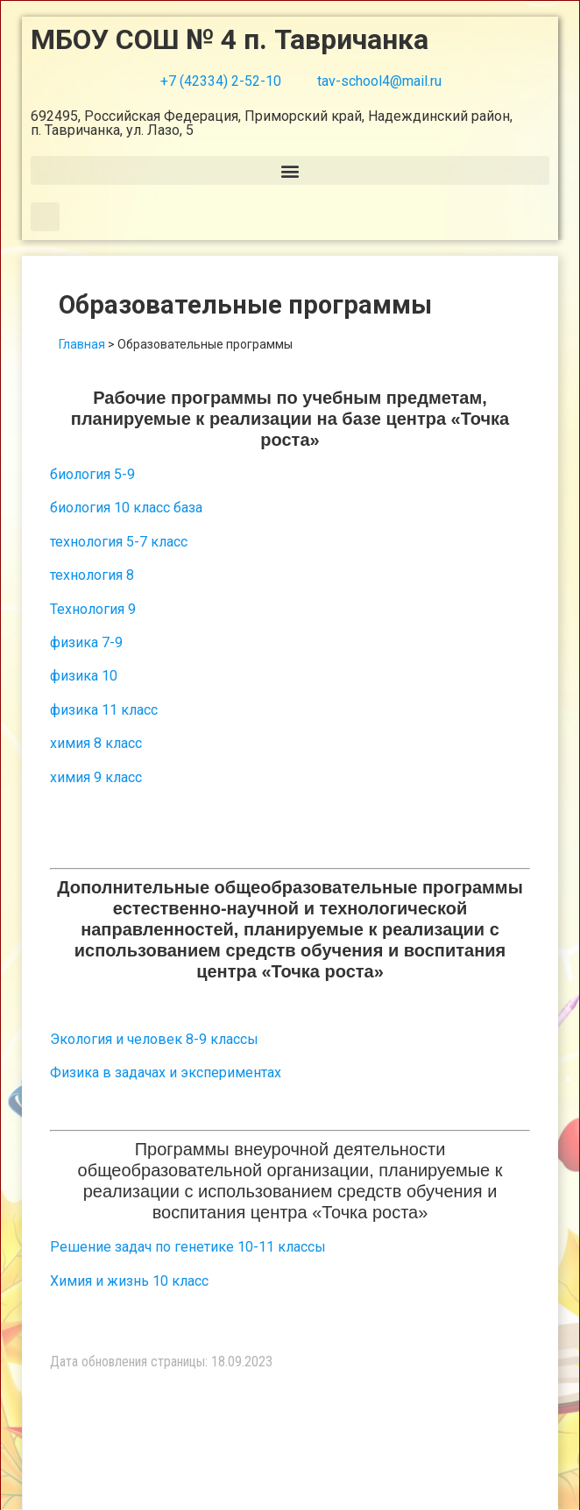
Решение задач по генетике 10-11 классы (188, 1246)
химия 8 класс (96, 743)
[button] (290, 170)
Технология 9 (93, 609)
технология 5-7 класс (118, 541)
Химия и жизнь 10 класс (129, 1281)
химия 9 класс (96, 777)
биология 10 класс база (126, 507)
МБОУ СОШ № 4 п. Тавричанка (229, 39)
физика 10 (83, 675)
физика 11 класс (104, 710)
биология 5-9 (92, 474)
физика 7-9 (86, 642)
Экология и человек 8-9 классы (154, 1039)
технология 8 (92, 575)
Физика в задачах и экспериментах (165, 1072)
